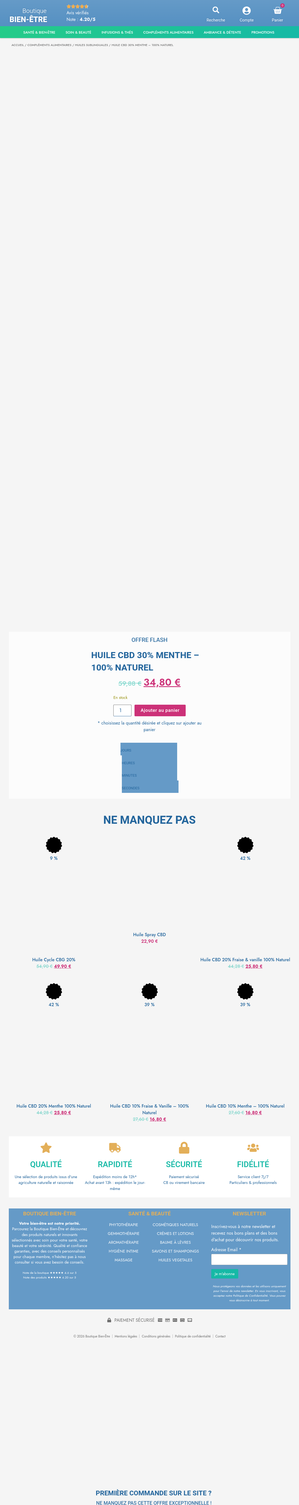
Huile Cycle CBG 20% (53, 958)
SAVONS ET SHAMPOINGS (175, 1252)
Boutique (35, 11)
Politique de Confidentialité (250, 1296)
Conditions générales (156, 1337)
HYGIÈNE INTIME (123, 1252)
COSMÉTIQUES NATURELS (175, 1225)
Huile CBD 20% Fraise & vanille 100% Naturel (245, 958)
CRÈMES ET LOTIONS (175, 1234)
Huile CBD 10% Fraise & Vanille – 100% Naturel (149, 1108)
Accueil (18, 45)
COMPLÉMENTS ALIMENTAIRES (50, 45)
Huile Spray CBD (149, 933)
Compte (247, 20)
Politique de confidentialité (193, 1337)
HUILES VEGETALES (175, 1261)
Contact (220, 1337)
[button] (216, 10)
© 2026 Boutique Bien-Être (91, 1337)
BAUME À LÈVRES (175, 1243)
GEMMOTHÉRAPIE (123, 1234)
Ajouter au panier (159, 709)
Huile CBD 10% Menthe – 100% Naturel (245, 1105)
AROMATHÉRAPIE (123, 1243)
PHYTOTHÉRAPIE (123, 1225)
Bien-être (28, 19)
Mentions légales (126, 1337)
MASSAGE (124, 1261)
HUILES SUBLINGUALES (91, 45)
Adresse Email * (226, 1250)
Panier (277, 20)
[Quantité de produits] (123, 709)
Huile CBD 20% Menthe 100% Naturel (54, 1105)
